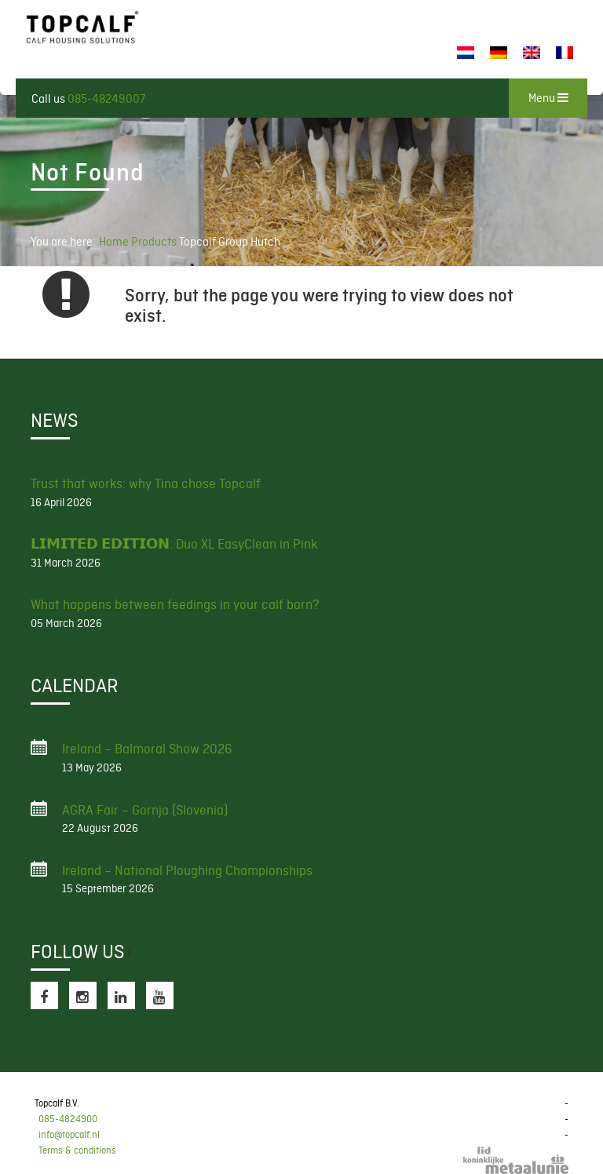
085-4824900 (67, 1119)
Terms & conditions (77, 1150)
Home (114, 242)
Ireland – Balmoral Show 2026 (147, 749)
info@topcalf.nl (69, 1134)
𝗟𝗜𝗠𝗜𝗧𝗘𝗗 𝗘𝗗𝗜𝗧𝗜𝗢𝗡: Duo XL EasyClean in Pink (174, 544)
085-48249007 (106, 99)
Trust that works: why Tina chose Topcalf (146, 483)
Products (155, 242)
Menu (548, 98)
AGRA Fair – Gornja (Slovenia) (145, 810)
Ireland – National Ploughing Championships (187, 870)
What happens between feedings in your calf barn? (175, 604)
